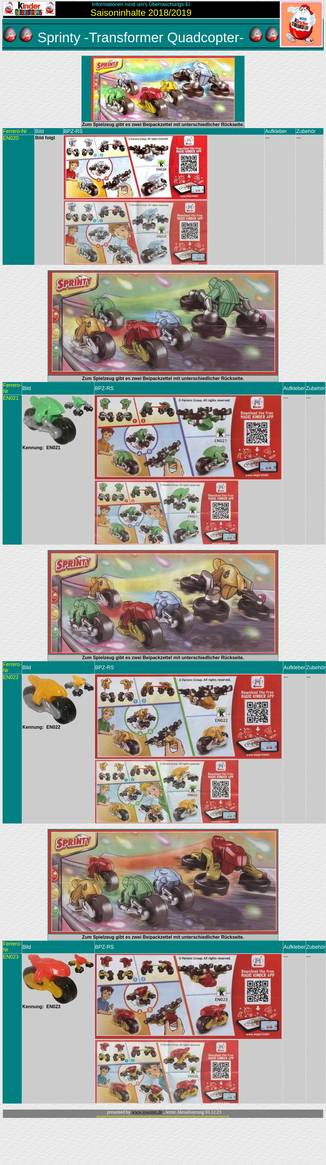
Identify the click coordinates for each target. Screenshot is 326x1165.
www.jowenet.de (147, 1112)
